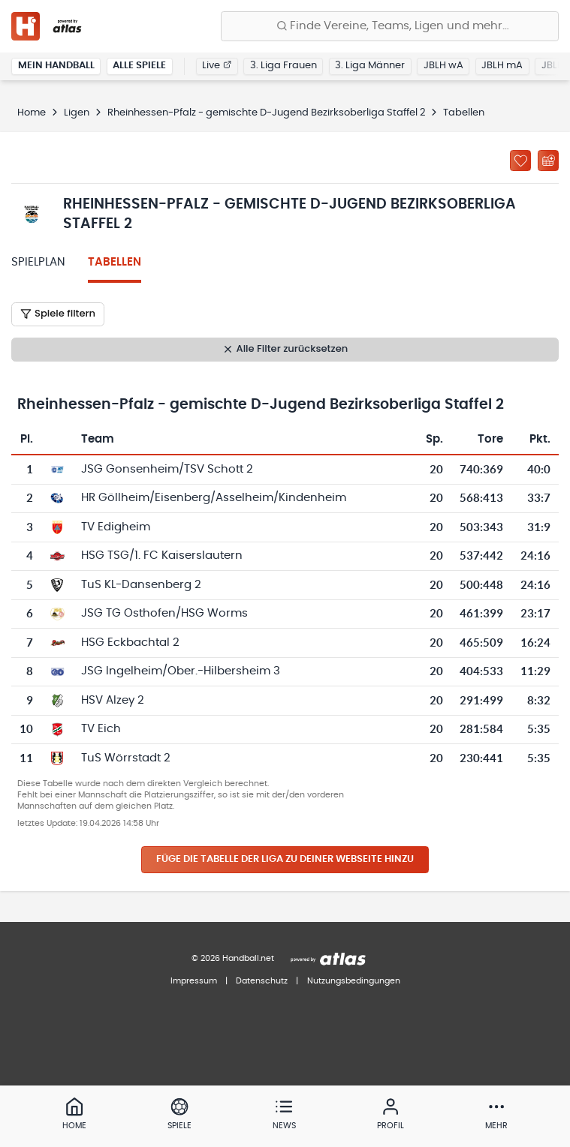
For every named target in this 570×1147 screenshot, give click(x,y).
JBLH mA (502, 66)
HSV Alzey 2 (112, 700)
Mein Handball (56, 66)
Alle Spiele (139, 66)
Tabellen (114, 262)
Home (31, 113)
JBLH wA (443, 66)
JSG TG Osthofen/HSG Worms (164, 613)
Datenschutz (262, 981)
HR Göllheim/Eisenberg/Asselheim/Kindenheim (213, 497)
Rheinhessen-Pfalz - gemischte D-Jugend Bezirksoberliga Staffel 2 (266, 113)
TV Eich (101, 728)
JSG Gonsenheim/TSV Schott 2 (167, 469)
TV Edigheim (115, 527)
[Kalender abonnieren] (548, 160)
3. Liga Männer (370, 66)
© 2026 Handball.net (233, 958)
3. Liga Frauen (283, 66)
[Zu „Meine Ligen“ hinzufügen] (520, 160)
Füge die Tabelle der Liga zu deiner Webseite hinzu (285, 859)
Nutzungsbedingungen (353, 981)
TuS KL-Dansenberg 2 (141, 584)
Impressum (193, 981)
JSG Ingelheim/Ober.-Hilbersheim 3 (180, 671)
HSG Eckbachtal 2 (130, 642)
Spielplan (38, 262)
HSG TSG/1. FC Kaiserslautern (162, 555)
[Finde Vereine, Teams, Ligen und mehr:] (390, 26)
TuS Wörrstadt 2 (125, 758)
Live (216, 66)
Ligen (76, 113)
